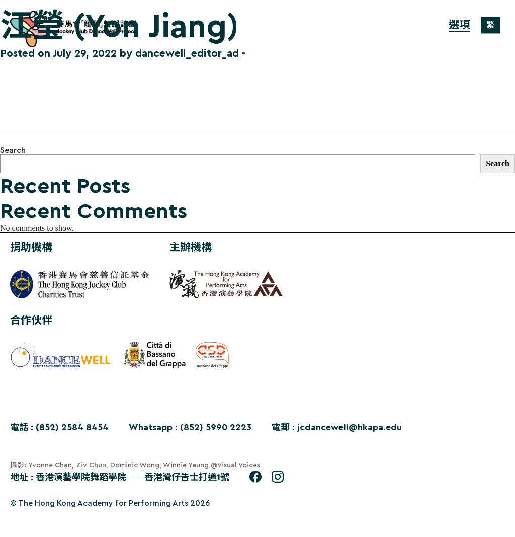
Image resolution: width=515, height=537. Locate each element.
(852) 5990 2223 (215, 427)
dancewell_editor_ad (187, 53)
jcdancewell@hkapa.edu (349, 427)
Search (13, 150)
